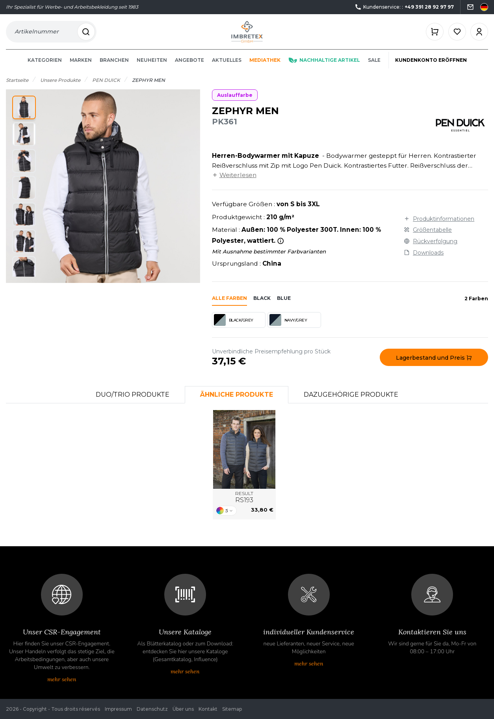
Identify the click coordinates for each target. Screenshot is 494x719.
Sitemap (232, 709)
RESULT (244, 505)
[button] (24, 115)
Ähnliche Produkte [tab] (236, 402)
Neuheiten (152, 67)
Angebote (189, 67)
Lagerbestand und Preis (434, 365)
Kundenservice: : (404, 7)
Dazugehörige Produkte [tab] (351, 402)
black (262, 306)
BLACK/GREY (233, 327)
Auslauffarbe (235, 102)
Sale (374, 67)
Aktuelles (226, 67)
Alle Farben (229, 306)
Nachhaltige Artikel (324, 67)
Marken (81, 67)
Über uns (183, 709)
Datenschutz (152, 709)
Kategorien (45, 67)
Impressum (118, 709)
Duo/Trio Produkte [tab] (132, 402)
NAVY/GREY (288, 327)
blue (284, 306)
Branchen (114, 67)
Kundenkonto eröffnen (431, 67)
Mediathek (264, 67)
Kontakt (208, 709)
